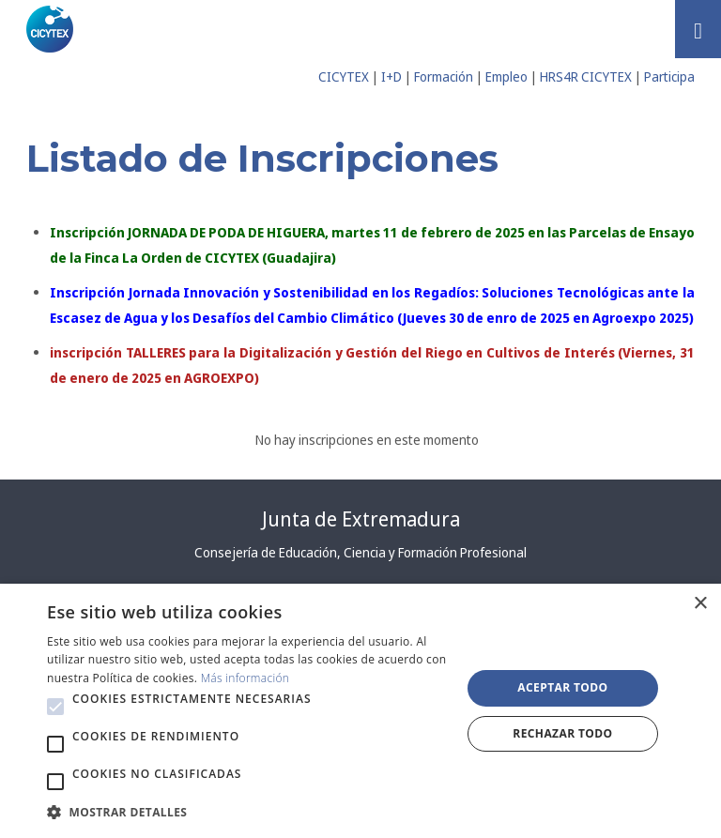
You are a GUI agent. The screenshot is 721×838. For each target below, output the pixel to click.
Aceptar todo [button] (562, 687)
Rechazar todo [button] (562, 733)
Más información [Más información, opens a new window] (245, 678)
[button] (55, 706)
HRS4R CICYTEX (586, 76)
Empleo (506, 76)
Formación (443, 76)
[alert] (360, 711)
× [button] (700, 604)
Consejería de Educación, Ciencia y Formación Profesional (360, 552)
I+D (391, 76)
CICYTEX (343, 76)
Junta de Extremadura (361, 519)
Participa (669, 76)
